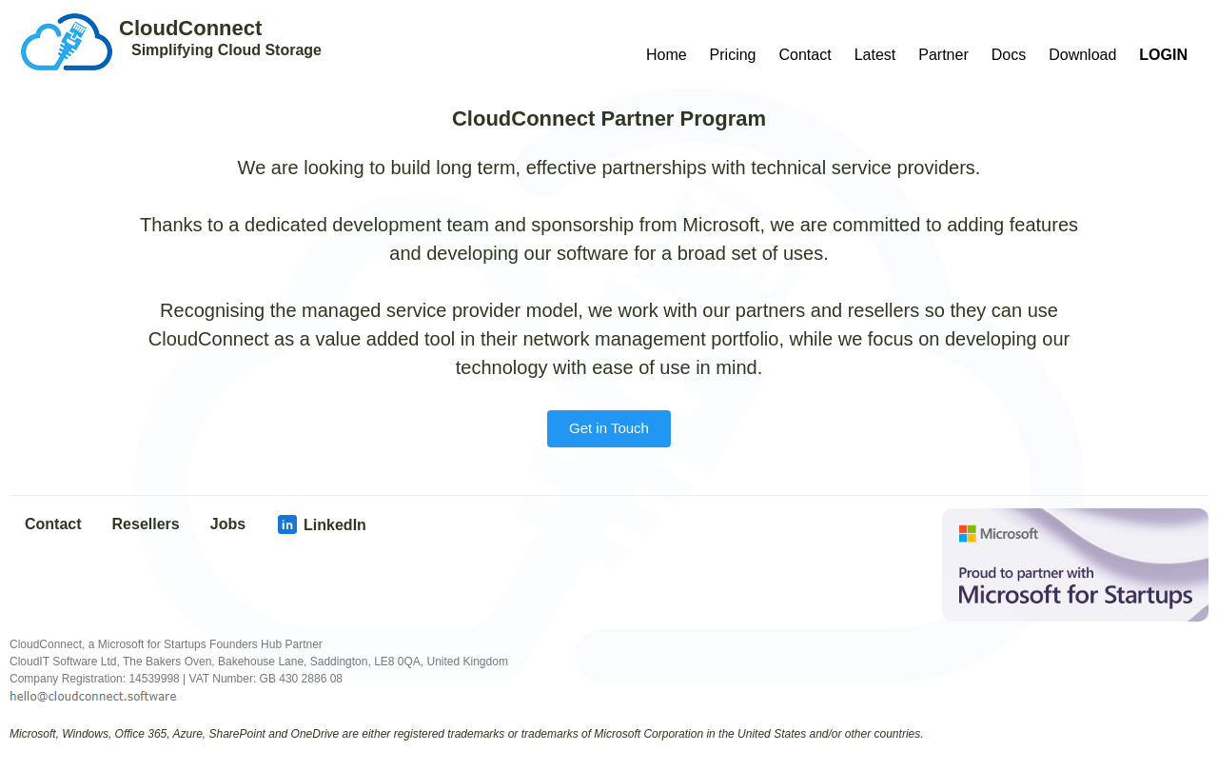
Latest (875, 55)
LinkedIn (321, 524)
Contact (805, 55)
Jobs (228, 524)
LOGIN (1163, 55)
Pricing (733, 55)
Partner (943, 55)
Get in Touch (609, 428)
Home (666, 55)
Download (1082, 55)
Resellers (146, 524)
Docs (1009, 55)
